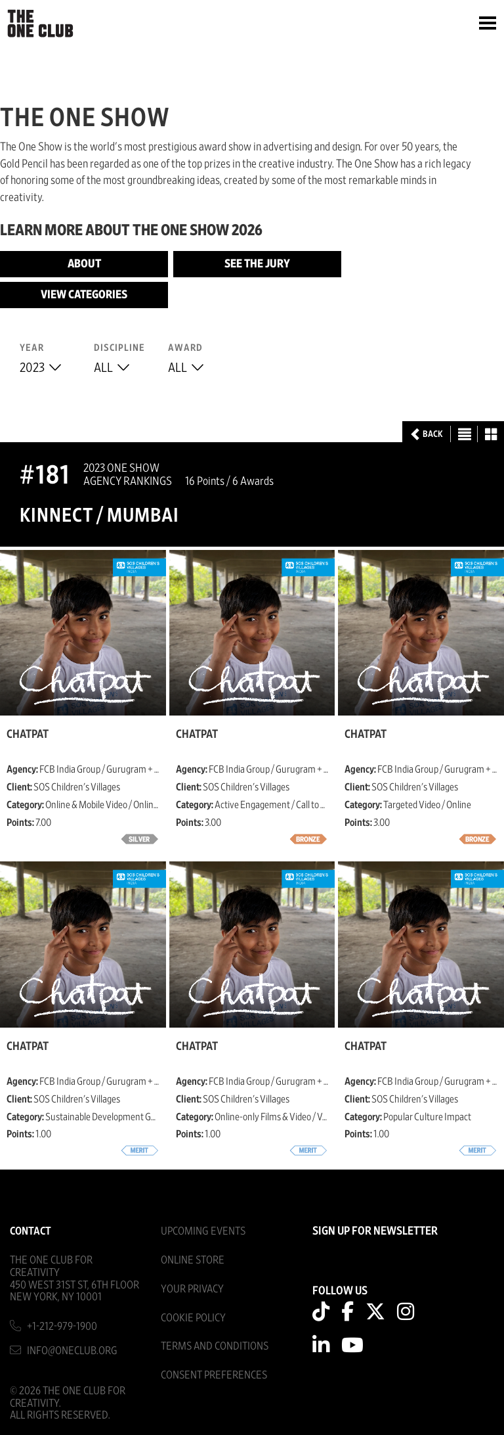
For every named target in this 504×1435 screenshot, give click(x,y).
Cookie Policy (193, 1317)
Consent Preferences (214, 1374)
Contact (30, 1231)
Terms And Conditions (214, 1346)
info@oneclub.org (72, 1350)
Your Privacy (192, 1288)
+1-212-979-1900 (62, 1326)
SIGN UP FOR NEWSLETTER (375, 1231)
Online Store (192, 1259)
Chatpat (28, 734)
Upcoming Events (203, 1231)
